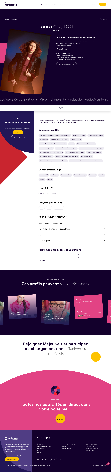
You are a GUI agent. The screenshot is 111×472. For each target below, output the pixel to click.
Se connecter (93, 4)
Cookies (48, 465)
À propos (47, 108)
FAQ (38, 450)
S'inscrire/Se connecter (92, 448)
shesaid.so (64, 446)
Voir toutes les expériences (66, 64)
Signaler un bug (90, 450)
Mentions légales (28, 465)
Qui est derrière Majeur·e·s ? (44, 446)
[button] (2, 309)
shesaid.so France (66, 448)
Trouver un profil (90, 446)
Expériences (62, 108)
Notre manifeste (41, 448)
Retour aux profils (11, 20)
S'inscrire (102, 4)
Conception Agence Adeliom (99, 465)
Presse (39, 452)
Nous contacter (11, 459)
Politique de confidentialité (40, 465)
